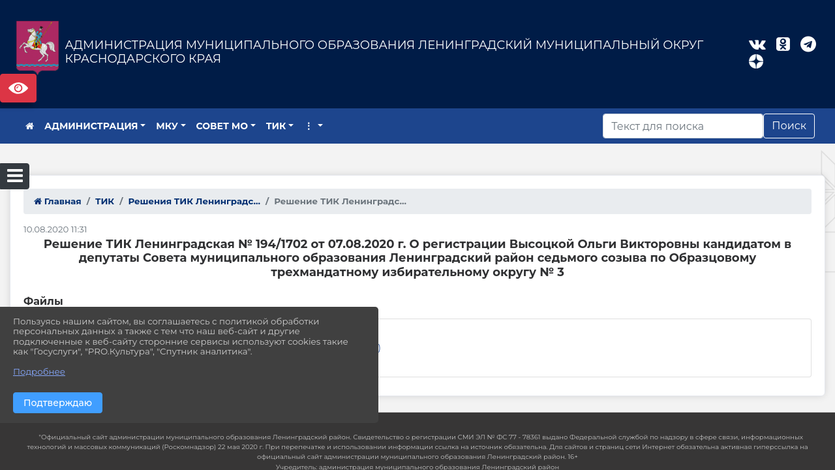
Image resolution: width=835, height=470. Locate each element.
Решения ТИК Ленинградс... (194, 201)
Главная (58, 201)
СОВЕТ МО (222, 126)
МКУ (167, 126)
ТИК (276, 126)
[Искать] (683, 126)
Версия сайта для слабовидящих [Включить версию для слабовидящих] (18, 88)
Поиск (789, 125)
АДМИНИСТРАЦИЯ (91, 126)
